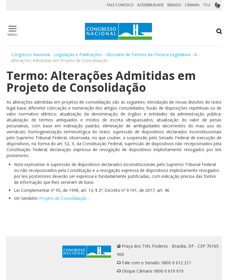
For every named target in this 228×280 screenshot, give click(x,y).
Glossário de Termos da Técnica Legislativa (148, 54)
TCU (206, 4)
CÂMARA (192, 4)
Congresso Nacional (30, 54)
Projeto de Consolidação (63, 198)
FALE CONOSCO (120, 4)
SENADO (174, 4)
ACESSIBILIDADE (150, 4)
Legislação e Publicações (78, 54)
